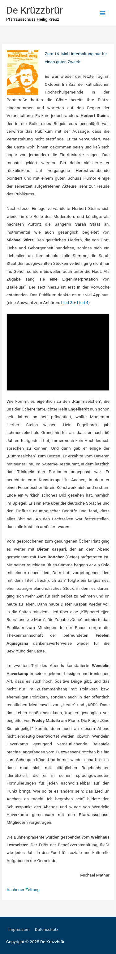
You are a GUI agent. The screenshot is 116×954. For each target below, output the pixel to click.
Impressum (19, 929)
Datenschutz (46, 929)
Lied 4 (82, 302)
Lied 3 (66, 302)
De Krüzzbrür (34, 10)
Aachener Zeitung (23, 889)
